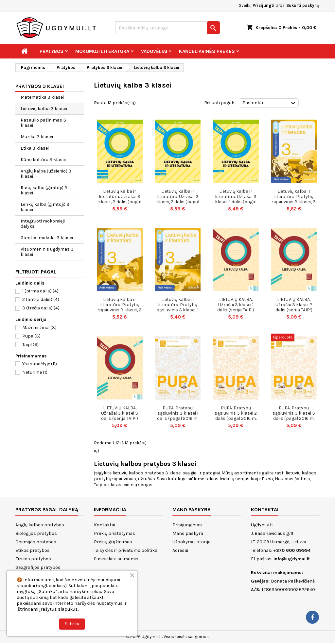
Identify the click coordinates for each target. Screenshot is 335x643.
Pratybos (51, 51)
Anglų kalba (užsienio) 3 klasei (46, 173)
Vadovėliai (154, 51)
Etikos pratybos (32, 550)
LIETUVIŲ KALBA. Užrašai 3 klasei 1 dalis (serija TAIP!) (235, 305)
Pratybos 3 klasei (39, 86)
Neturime (34, 372)
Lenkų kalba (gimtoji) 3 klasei (45, 207)
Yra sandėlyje (39, 364)
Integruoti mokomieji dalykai (43, 223)
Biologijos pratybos (36, 533)
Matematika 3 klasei (42, 97)
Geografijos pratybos (38, 567)
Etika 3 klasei (35, 148)
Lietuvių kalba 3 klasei (44, 108)
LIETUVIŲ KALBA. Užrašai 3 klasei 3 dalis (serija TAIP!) (119, 413)
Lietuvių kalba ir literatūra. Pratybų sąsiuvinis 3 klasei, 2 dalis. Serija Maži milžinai (119, 310)
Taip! (30, 344)
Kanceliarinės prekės (207, 51)
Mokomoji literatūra (102, 51)
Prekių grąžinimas (113, 542)
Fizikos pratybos (33, 559)
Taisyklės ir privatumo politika (125, 550)
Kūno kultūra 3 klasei (43, 159)
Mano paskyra (187, 533)
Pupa (31, 336)
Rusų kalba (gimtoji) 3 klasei (44, 190)
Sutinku (72, 623)
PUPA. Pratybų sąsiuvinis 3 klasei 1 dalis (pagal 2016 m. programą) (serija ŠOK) (177, 418)
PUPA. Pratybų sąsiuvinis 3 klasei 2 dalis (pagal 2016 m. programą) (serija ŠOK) (236, 418)
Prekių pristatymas (114, 533)
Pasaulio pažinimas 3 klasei (43, 122)
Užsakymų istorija (191, 542)
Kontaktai (104, 525)
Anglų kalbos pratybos (39, 525)
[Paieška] (167, 27)
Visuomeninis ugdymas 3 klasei (47, 251)
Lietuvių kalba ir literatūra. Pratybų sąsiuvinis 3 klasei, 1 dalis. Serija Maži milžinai (178, 310)
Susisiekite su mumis (116, 559)
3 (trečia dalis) (41, 308)
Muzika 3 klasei (37, 137)
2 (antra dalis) (40, 299)
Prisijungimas (187, 525)
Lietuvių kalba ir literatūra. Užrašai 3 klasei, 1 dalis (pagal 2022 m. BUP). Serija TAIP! (235, 202)
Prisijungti (263, 5)
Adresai (180, 550)
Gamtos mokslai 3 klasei (47, 237)
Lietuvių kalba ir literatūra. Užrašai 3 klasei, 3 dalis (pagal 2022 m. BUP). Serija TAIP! (119, 202)
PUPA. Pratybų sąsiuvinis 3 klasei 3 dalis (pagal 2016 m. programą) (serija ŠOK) (294, 418)
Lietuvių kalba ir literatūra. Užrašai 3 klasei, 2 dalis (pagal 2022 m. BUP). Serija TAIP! (177, 202)
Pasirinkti (269, 103)
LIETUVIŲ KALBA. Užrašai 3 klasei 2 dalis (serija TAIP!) (293, 305)
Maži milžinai (39, 327)
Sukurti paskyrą (302, 5)
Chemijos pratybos (35, 542)
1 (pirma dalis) (40, 291)
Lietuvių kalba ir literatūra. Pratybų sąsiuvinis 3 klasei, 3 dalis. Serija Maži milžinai (294, 202)
